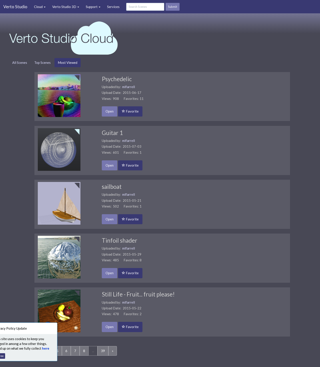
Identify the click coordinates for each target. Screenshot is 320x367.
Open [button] (110, 111)
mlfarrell (128, 87)
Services (113, 7)
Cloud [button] (40, 7)
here (39, 348)
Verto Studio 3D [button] (65, 7)
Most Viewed (67, 62)
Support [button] (93, 7)
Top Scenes (42, 62)
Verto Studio (15, 6)
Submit (172, 6)
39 (103, 351)
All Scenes (19, 62)
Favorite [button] (130, 111)
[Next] (112, 351)
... (93, 351)
